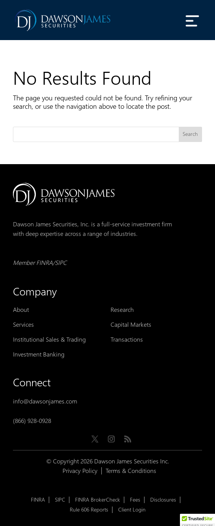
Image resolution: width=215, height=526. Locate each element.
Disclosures (163, 500)
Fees (135, 500)
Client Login (132, 510)
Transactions (127, 339)
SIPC (60, 500)
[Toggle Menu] (192, 20)
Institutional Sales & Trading (49, 339)
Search (190, 134)
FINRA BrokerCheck (97, 500)
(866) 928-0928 (32, 420)
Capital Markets (131, 324)
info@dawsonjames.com (45, 401)
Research (122, 309)
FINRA (38, 500)
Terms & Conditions (131, 470)
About (21, 309)
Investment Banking (38, 354)
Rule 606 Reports (89, 510)
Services (23, 324)
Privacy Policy (80, 470)
